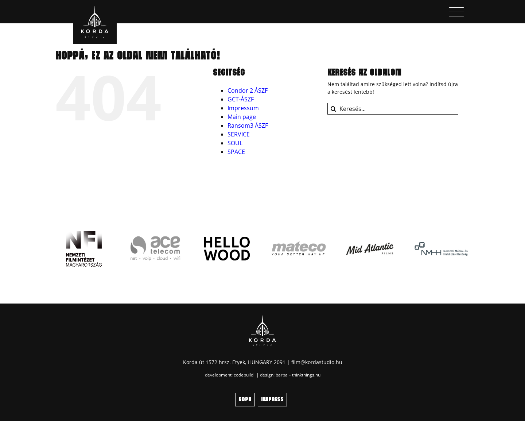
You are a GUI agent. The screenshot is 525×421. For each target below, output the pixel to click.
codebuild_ (244, 375)
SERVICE (239, 134)
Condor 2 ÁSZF (248, 90)
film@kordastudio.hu (316, 362)
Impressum (243, 108)
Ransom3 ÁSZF (248, 125)
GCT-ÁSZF (241, 99)
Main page (242, 117)
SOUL (235, 143)
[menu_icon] (456, 9)
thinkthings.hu (306, 375)
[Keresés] (333, 109)
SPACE (236, 152)
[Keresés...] (392, 109)
